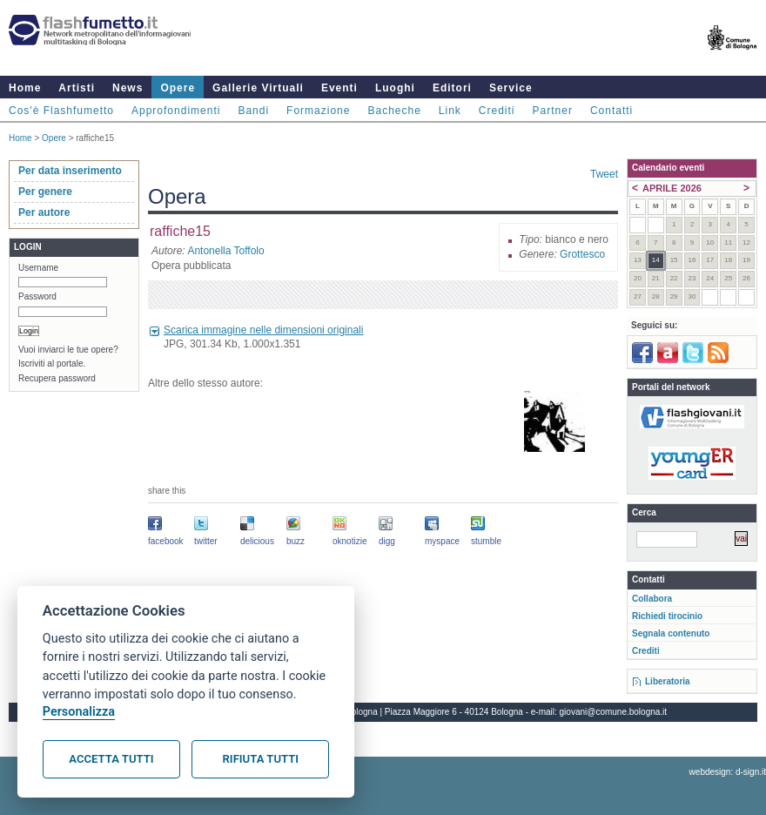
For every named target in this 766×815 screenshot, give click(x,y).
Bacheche (393, 110)
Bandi (253, 110)
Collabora (652, 598)
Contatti (611, 110)
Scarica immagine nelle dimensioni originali (263, 330)
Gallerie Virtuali (258, 88)
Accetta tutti (111, 758)
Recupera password (57, 378)
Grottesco (582, 254)
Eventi (339, 88)
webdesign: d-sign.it (727, 772)
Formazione (318, 110)
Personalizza (79, 711)
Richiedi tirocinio (667, 616)
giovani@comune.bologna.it (614, 712)
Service (511, 88)
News (127, 88)
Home (25, 88)
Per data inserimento (70, 171)
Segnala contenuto (670, 633)
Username (38, 268)
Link (450, 110)
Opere (177, 88)
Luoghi (395, 88)
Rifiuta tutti (261, 758)
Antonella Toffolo (225, 251)
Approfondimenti (175, 110)
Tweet (604, 174)
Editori (452, 88)
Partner (553, 110)
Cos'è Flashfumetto (61, 110)
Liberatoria (667, 681)
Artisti (76, 88)
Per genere (45, 191)
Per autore (44, 212)
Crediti (497, 110)
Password (37, 296)
